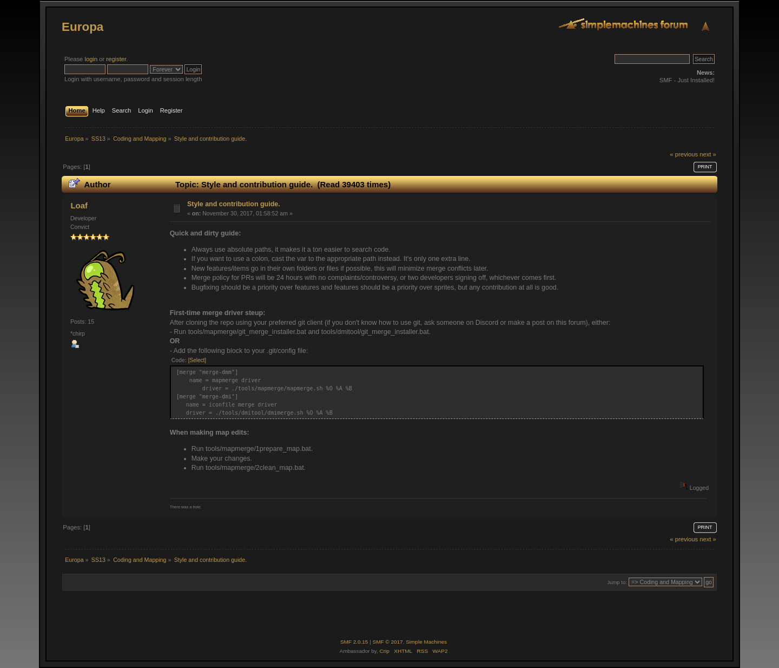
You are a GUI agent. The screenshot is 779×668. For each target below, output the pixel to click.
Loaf (79, 205)
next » (707, 154)
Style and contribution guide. (233, 204)
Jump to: (617, 582)
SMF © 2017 (388, 642)
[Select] (197, 360)
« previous (684, 154)
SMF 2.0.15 (354, 642)
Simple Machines (426, 642)
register (116, 59)
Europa (82, 27)
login (90, 59)
